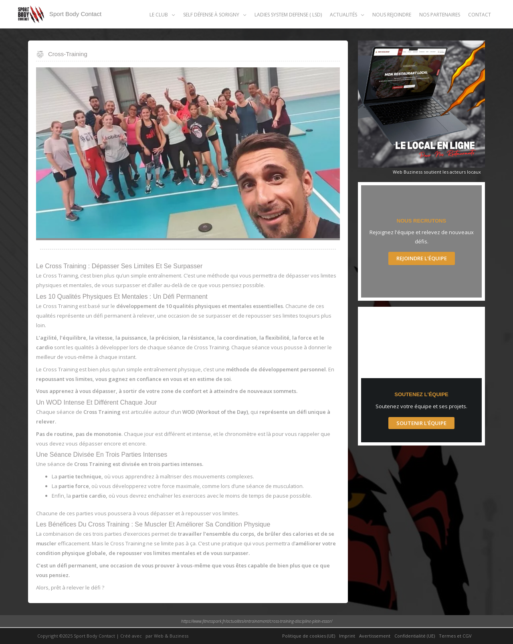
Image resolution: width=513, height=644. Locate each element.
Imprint (347, 636)
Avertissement (374, 636)
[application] (171, 14)
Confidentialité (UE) (414, 636)
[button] (162, 14)
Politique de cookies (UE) (308, 636)
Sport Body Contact (75, 13)
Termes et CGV (455, 636)
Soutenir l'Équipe (421, 423)
